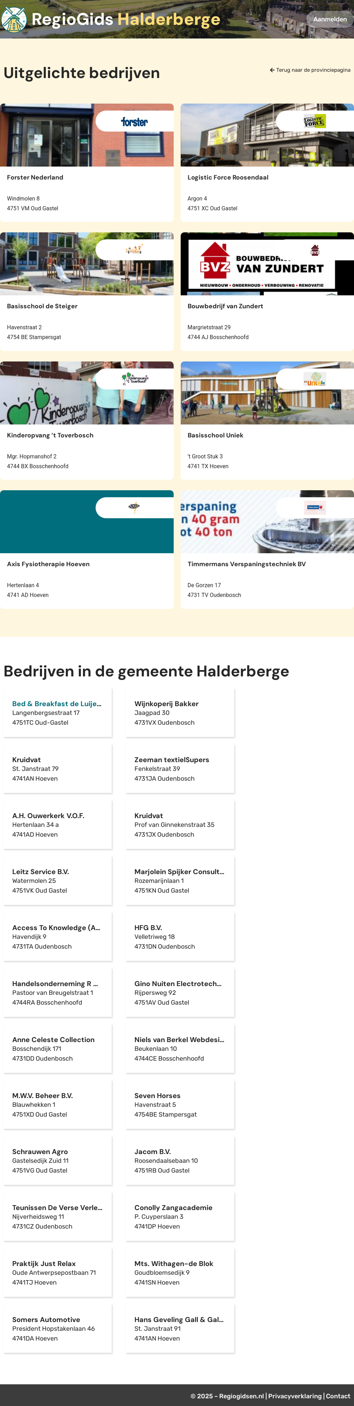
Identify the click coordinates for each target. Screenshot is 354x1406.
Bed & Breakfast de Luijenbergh (66, 703)
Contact (338, 1396)
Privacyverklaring (295, 1396)
